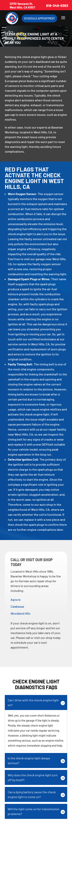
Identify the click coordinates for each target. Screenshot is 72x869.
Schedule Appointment (39, 18)
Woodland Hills (20, 613)
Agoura (15, 599)
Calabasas (17, 606)
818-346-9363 (57, 5)
